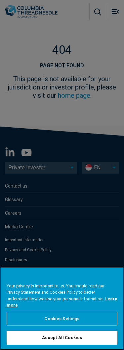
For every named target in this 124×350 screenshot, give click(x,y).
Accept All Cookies (62, 337)
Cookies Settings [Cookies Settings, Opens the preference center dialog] (61, 318)
